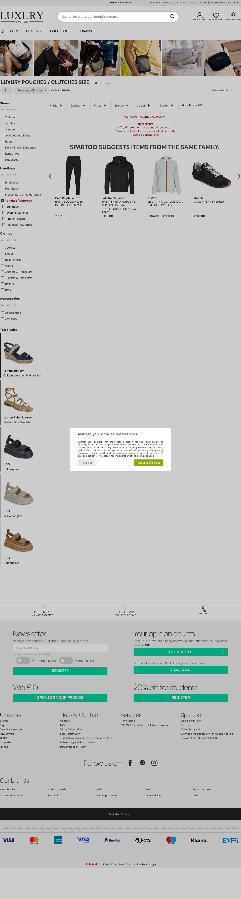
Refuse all (86, 462)
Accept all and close (149, 462)
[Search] (172, 17)
